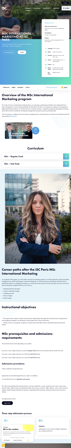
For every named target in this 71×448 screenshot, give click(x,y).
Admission (20, 87)
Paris (3, 3)
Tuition (27, 87)
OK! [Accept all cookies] (28, 440)
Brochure (55, 3)
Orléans (7, 3)
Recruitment (44, 3)
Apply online (7, 403)
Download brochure (9, 52)
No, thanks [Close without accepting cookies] (7, 440)
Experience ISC (47, 8)
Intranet (28, 3)
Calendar (34, 3)
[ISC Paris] (5, 8)
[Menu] (66, 8)
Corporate (56, 8)
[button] (3, 445)
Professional (36, 8)
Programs (28, 8)
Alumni (38, 3)
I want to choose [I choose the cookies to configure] (17, 440)
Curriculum (6, 87)
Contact (65, 3)
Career (13, 87)
